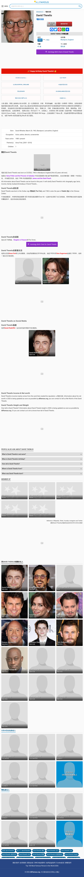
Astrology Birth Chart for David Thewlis (42, 244)
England (71, 40)
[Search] (46, 6)
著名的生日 (40, 12)
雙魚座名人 (5, 790)
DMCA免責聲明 (39, 863)
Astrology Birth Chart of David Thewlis (59, 52)
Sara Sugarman (61, 253)
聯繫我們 (68, 863)
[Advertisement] (42, 62)
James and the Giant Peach (41, 178)
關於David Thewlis (9, 152)
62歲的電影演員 (63, 84)
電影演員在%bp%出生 (21, 98)
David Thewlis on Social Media (14, 321)
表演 (40, 40)
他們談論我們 (50, 863)
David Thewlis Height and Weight (15, 405)
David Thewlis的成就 (9, 237)
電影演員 (48, 12)
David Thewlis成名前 (9, 188)
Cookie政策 (60, 863)
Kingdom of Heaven (20, 240)
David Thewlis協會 (9, 325)
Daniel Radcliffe (9, 328)
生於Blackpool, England (21, 84)
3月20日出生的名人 (21, 78)
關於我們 (16, 863)
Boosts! (64, 24)
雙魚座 (63, 46)
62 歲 (39, 46)
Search (80, 6)
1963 (47, 40)
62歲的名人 (63, 98)
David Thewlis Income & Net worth (15, 393)
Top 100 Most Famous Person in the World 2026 (42, 866)
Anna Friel (12, 253)
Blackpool (64, 40)
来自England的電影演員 (63, 91)
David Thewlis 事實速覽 (59, 34)
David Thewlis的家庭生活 (11, 250)
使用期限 (23, 863)
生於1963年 (63, 78)
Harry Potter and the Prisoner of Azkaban (20, 176)
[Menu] (5, 6)
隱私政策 (30, 863)
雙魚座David (21, 91)
